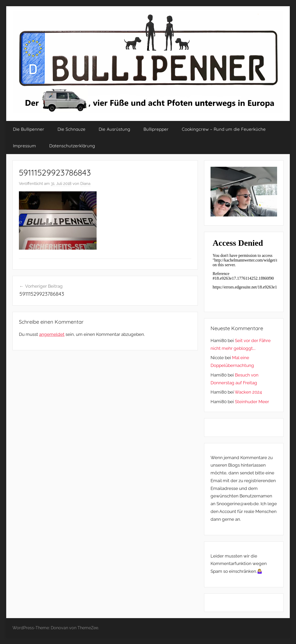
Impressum (24, 145)
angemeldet (51, 334)
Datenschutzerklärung (72, 145)
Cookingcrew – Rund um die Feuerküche (224, 129)
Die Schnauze (71, 129)
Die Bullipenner (28, 129)
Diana (85, 183)
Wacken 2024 (248, 392)
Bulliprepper (156, 129)
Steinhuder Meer (252, 401)
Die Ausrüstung (114, 129)
